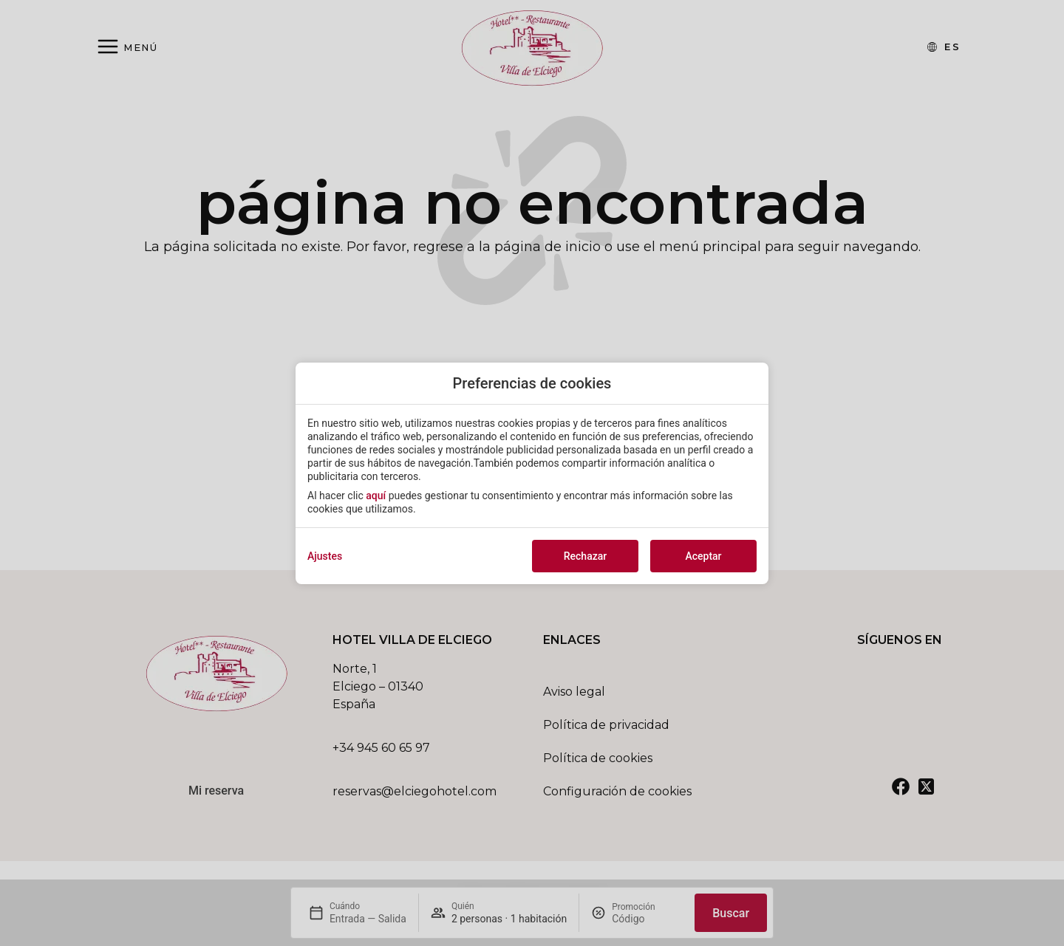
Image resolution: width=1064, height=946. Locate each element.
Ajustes (324, 556)
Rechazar (585, 556)
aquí (376, 495)
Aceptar (703, 556)
